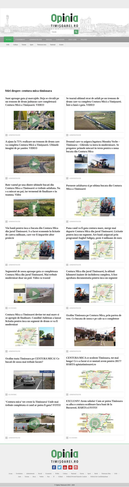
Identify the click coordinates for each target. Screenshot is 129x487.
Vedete (41, 476)
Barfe (96, 473)
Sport (31, 45)
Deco (34, 476)
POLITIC (84, 39)
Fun (48, 476)
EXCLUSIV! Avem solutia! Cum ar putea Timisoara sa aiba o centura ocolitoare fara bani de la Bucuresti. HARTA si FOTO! (94, 404)
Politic (57, 473)
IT (54, 476)
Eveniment (19, 473)
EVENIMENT (20, 39)
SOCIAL (49, 39)
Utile (7, 45)
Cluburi (60, 476)
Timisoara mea (41, 45)
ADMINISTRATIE (35, 39)
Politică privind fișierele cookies (76, 476)
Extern (61, 45)
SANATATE (60, 39)
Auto (19, 476)
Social (40, 473)
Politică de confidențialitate (99, 476)
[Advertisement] (64, 66)
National (52, 45)
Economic (49, 473)
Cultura (15, 45)
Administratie (30, 473)
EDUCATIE (72, 39)
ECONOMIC (13, 308)
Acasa (8, 39)
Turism (24, 45)
